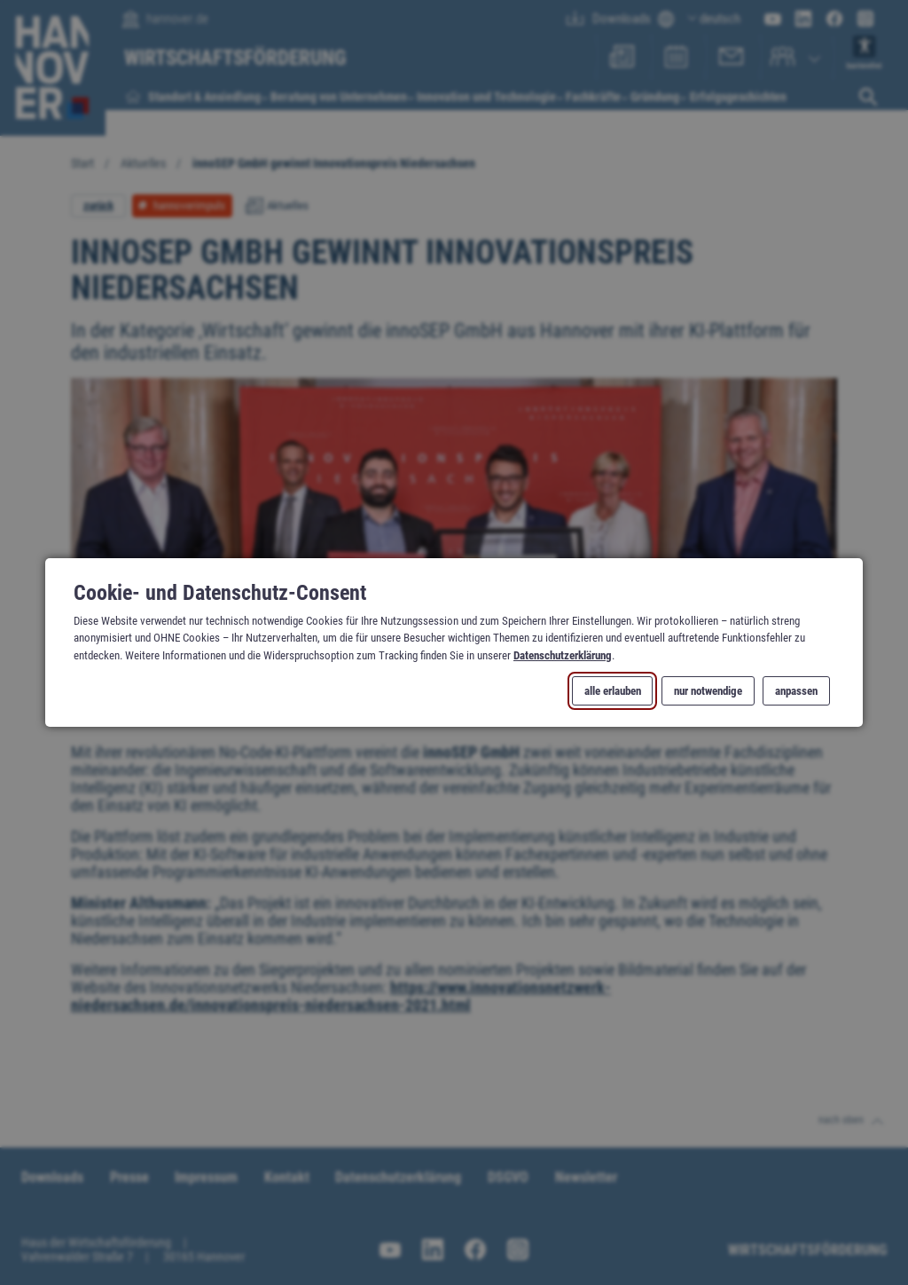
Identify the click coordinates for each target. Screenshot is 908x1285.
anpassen (796, 691)
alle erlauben (612, 691)
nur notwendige (708, 691)
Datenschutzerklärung (562, 654)
